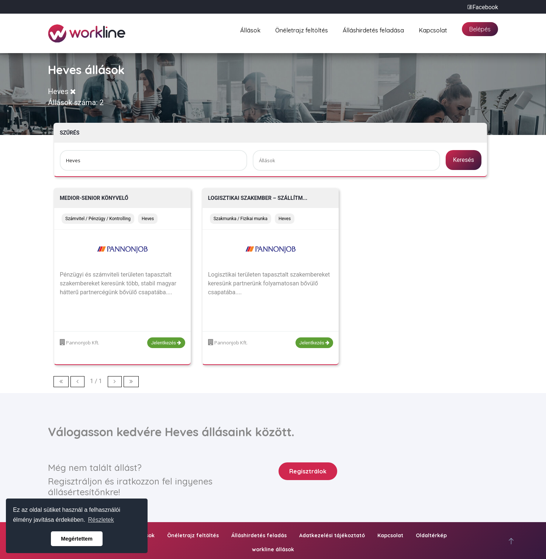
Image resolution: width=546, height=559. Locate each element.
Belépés (480, 29)
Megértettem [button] (77, 539)
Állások (250, 29)
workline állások (273, 549)
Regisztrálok (307, 471)
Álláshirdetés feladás (259, 535)
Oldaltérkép (431, 535)
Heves (62, 91)
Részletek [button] (101, 520)
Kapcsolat (433, 29)
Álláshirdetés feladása (373, 29)
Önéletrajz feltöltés (301, 29)
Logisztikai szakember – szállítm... (258, 198)
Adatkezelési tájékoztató (332, 535)
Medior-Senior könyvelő (94, 198)
